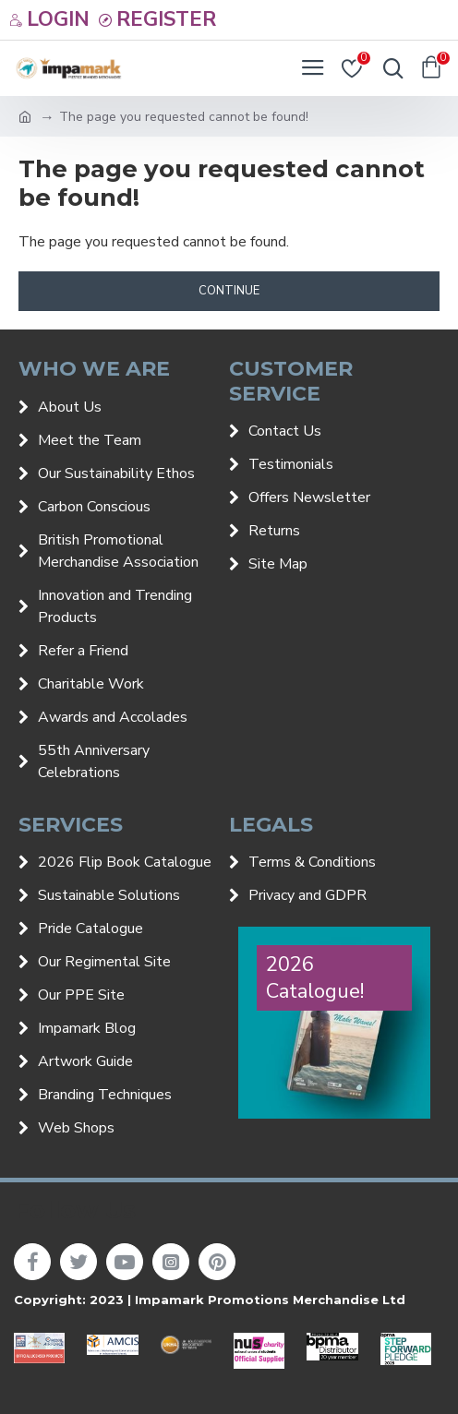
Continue (229, 290)
